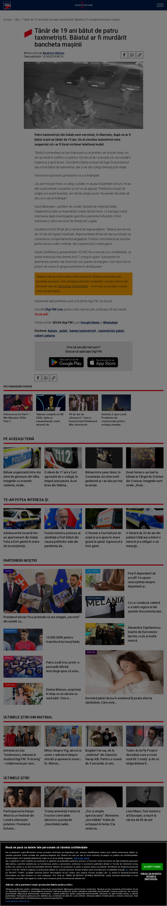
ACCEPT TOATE (152, 866)
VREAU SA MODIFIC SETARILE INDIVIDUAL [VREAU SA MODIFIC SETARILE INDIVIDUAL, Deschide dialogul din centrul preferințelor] (151, 876)
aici (127, 870)
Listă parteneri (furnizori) (17, 901)
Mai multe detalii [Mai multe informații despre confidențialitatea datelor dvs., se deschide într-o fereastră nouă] (81, 858)
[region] (83, 874)
